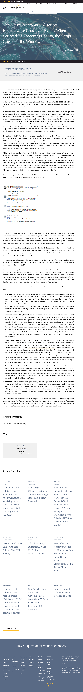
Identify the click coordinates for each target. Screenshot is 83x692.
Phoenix (23, 671)
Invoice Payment (49, 672)
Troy (4, 679)
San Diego (32, 659)
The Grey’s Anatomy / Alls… (17, 2)
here (56, 362)
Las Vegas (23, 668)
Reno (22, 674)
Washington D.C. (15, 670)
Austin (22, 659)
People (47, 6)
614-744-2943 (21, 451)
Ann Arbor (6, 659)
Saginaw (5, 676)
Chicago (5, 662)
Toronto (40, 659)
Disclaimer (50, 660)
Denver (23, 662)
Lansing (5, 674)
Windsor (40, 662)
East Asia (40, 668)
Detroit (5, 668)
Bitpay (35, 334)
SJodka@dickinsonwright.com (25, 453)
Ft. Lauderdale (15, 660)
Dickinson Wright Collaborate (51, 677)
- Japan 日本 (41, 673)
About (75, 6)
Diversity (57, 6)
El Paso (23, 665)
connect (59, 646)
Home (4, 1)
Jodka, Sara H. (6, 61)
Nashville (14, 667)
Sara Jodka (21, 446)
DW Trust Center (49, 668)
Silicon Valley (31, 666)
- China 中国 (41, 671)
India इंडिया (41, 681)
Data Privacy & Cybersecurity (14, 423)
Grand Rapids (6, 671)
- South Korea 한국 (41, 677)
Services (28, 6)
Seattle (31, 662)
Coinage (44, 334)
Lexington (15, 664)
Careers (67, 6)
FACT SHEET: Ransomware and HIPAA (41, 347)
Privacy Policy (49, 663)
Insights (8, 1)
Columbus (6, 665)
